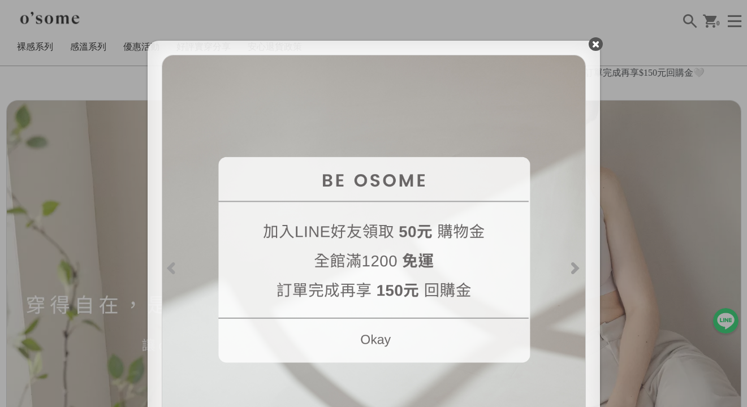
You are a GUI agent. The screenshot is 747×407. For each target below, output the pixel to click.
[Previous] (172, 267)
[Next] (574, 267)
